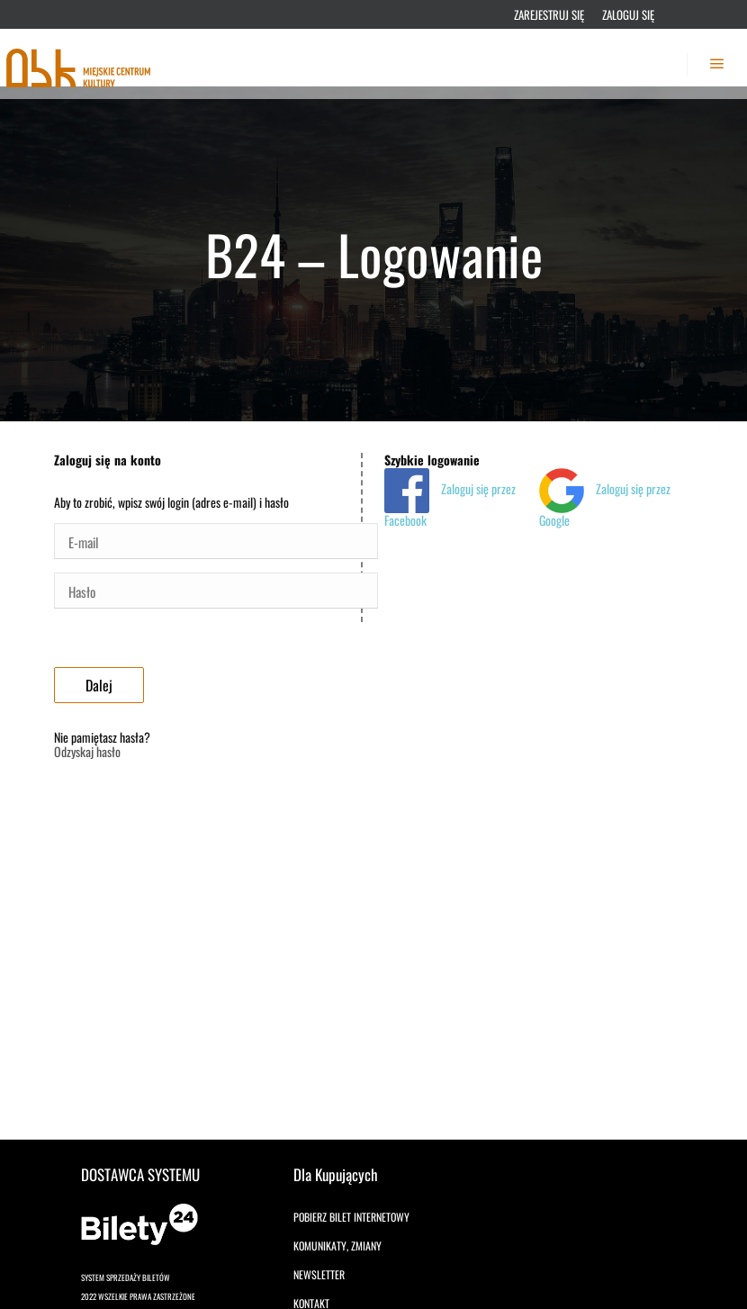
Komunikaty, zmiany (337, 1245)
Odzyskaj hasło (87, 751)
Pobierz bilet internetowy (351, 1216)
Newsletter (319, 1274)
